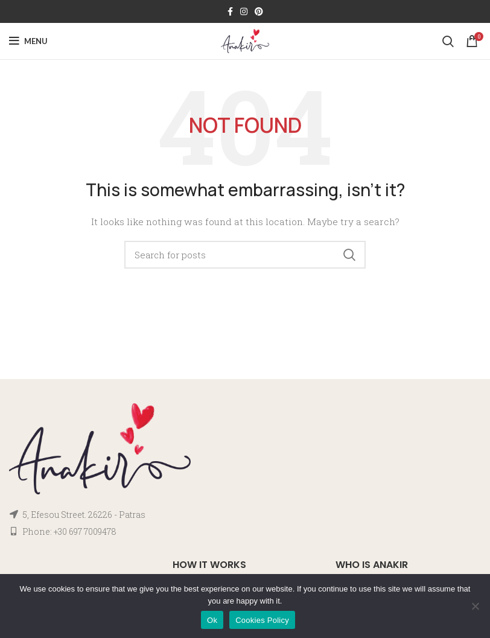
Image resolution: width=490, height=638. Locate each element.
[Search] (448, 41)
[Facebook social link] (230, 11)
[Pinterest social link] (259, 11)
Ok (212, 620)
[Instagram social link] (244, 11)
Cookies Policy (262, 620)
